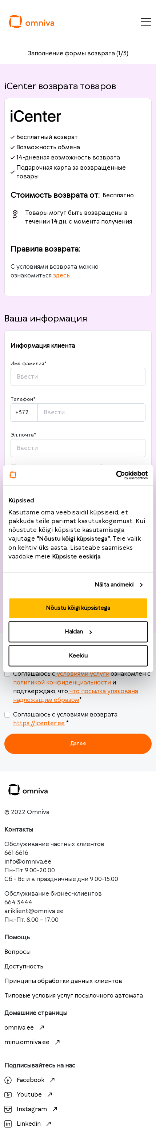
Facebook (30, 1080)
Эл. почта (23, 435)
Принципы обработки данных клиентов (63, 981)
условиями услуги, (83, 674)
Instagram (31, 1109)
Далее (78, 743)
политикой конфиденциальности (62, 683)
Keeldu (78, 655)
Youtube (29, 1094)
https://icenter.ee (39, 723)
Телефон (23, 399)
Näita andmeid (114, 585)
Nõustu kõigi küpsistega (78, 608)
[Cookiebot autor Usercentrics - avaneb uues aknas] (116, 475)
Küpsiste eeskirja (76, 556)
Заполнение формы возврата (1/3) (78, 54)
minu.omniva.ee (33, 1042)
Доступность (23, 967)
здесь (61, 276)
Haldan (78, 632)
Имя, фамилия (28, 363)
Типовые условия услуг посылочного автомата (73, 996)
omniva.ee (25, 1027)
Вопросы (17, 952)
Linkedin (28, 1124)
